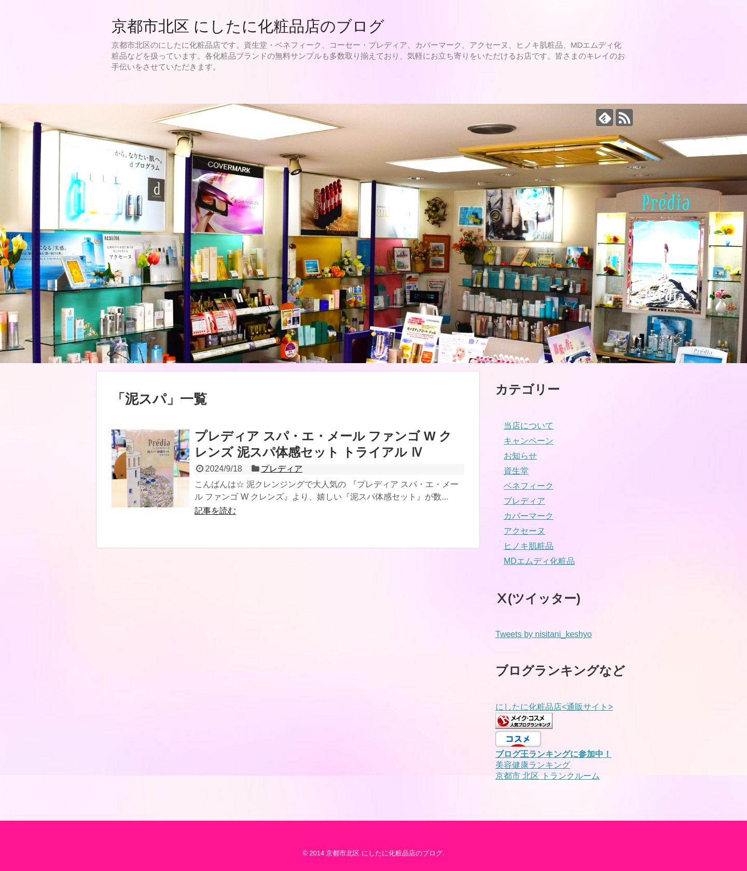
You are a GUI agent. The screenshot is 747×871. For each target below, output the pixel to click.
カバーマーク (529, 515)
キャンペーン (529, 440)
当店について (529, 425)
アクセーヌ (524, 531)
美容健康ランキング (532, 765)
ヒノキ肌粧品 (529, 546)
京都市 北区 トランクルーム (547, 775)
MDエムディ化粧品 (539, 561)
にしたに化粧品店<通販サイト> (554, 706)
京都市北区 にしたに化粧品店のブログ (248, 26)
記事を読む (215, 510)
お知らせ (520, 455)
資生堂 (516, 470)
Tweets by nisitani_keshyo (543, 634)
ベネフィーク (529, 485)
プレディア (281, 468)
